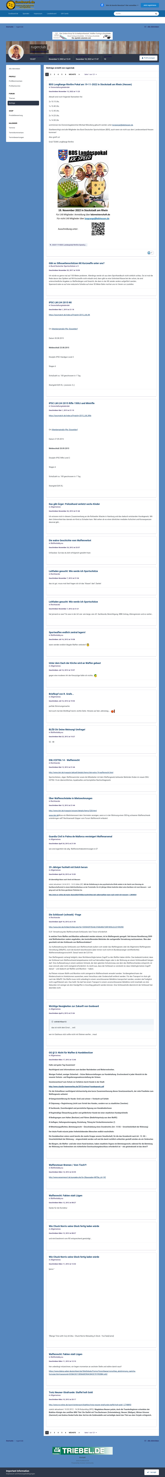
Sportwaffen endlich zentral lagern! (67, 632)
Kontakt (82, 1457)
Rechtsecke (55, 574)
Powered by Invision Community (83, 1463)
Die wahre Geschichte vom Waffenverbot (70, 540)
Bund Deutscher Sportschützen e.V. (65, 266)
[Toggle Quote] (52, 1022)
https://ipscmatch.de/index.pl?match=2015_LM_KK (69, 315)
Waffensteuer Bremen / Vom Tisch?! (67, 1165)
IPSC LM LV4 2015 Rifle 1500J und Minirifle (71, 403)
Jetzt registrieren (149, 5)
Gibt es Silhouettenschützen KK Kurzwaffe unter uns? (77, 263)
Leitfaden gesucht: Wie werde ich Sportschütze (73, 571)
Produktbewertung (16, 115)
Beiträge (12, 103)
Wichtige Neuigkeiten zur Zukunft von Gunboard (74, 1006)
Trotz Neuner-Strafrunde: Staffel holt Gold (71, 1392)
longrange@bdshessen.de (122, 125)
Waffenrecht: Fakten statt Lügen (65, 1195)
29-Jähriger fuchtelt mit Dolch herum (68, 867)
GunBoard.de (13, 14)
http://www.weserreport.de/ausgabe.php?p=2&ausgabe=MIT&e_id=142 (77, 1177)
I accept (151, 1472)
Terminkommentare (16, 133)
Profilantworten (14, 86)
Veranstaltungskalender (60, 87)
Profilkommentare (15, 81)
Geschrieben (64, 91)
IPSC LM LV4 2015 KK (60, 302)
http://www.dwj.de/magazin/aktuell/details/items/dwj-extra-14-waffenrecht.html (81, 772)
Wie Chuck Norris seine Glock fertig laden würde (74, 1226)
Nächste (72, 74)
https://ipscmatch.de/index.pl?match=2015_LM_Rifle (70, 416)
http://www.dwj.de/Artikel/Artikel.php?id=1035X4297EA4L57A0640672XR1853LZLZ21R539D (86, 927)
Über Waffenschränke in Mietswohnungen (70, 798)
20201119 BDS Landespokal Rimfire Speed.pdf (69, 245)
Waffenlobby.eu (57, 543)
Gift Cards (64, 14)
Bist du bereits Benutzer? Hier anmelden (122, 5)
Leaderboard (51, 14)
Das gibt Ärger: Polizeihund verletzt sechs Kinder (74, 504)
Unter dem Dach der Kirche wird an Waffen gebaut (75, 663)
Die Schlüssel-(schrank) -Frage (65, 914)
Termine (12, 128)
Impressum (38, 14)
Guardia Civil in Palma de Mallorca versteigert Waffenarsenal (80, 836)
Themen (12, 98)
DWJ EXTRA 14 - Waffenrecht (64, 760)
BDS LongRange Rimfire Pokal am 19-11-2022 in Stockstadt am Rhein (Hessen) (90, 84)
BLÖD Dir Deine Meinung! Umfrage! (67, 729)
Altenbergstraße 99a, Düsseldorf (65, 329)
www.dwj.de (54, 815)
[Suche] (126, 14)
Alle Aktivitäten (14, 69)
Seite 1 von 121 (90, 74)
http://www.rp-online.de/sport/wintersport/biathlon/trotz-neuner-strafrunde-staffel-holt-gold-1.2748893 (90, 1405)
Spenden (26, 14)
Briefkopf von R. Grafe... (61, 694)
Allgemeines (56, 507)
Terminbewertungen (16, 137)
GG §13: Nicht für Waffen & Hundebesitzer (71, 1052)
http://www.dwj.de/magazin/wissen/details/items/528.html (73, 811)
